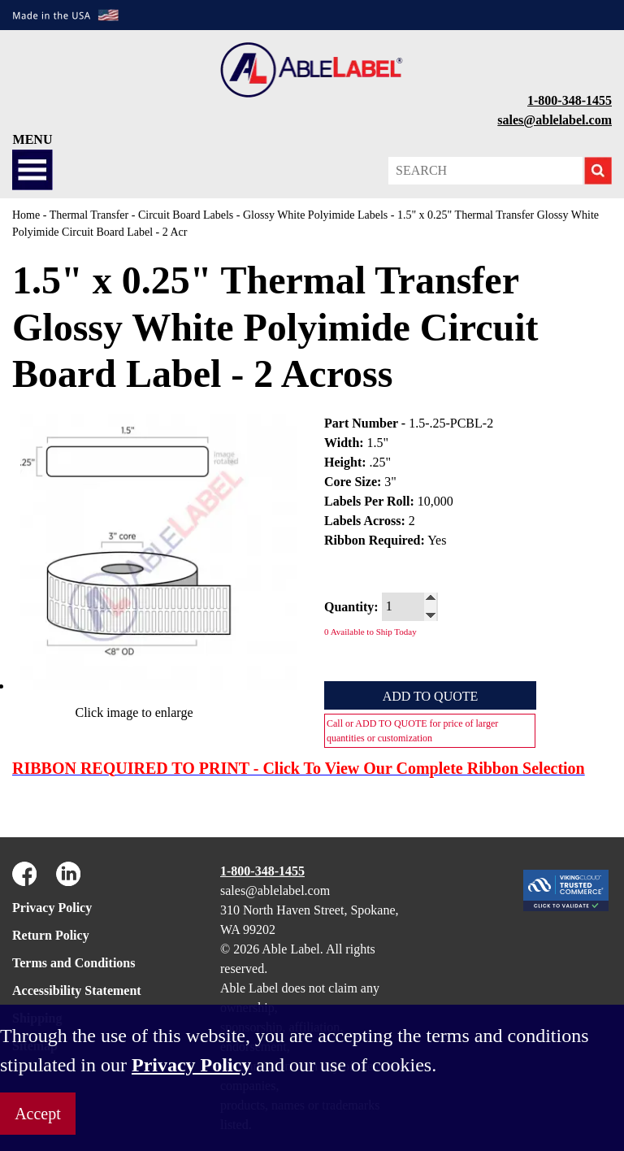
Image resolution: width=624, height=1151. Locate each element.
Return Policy (50, 935)
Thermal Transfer (89, 215)
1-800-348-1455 (569, 100)
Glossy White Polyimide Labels (315, 215)
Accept (38, 1114)
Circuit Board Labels (185, 215)
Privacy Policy (52, 907)
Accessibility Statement (76, 990)
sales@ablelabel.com (554, 120)
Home (26, 215)
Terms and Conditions (73, 963)
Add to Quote (431, 696)
